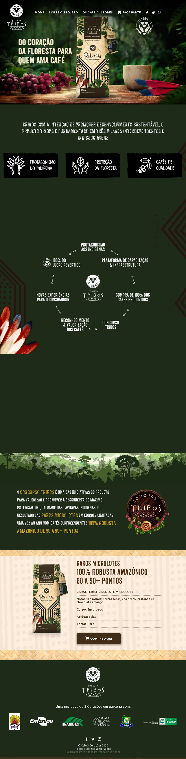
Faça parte (129, 12)
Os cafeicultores (98, 12)
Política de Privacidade (80, 751)
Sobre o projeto (63, 12)
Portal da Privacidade (107, 751)
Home (39, 12)
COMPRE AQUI (98, 638)
